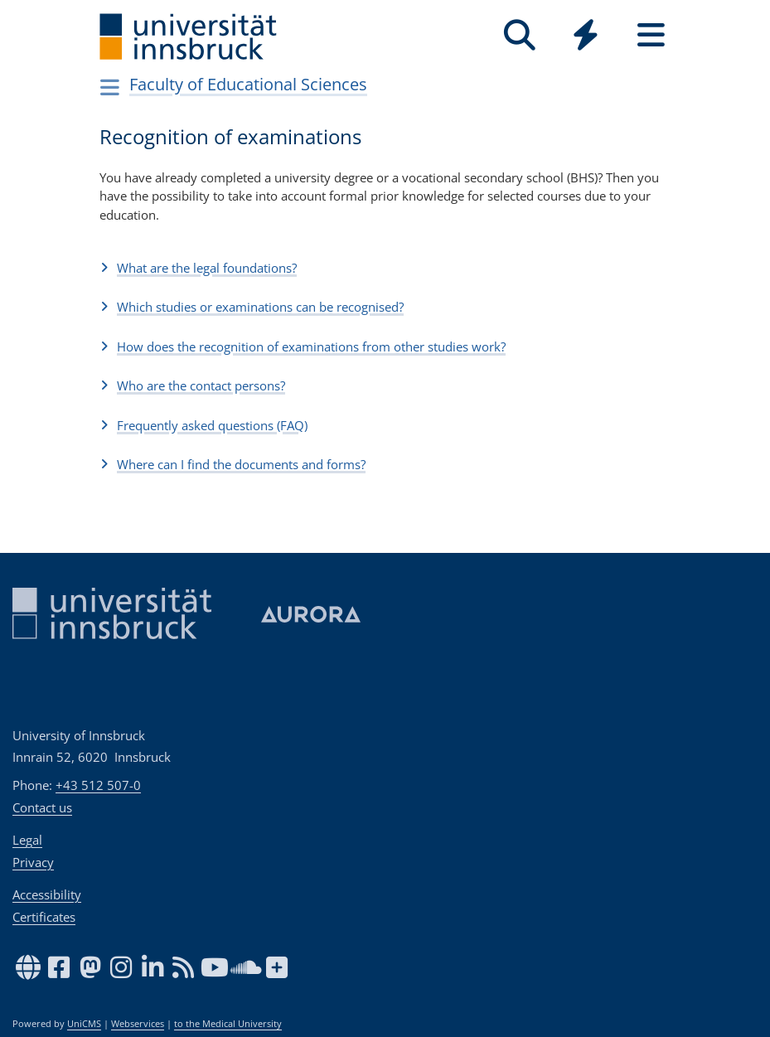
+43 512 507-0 (98, 785)
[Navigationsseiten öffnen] (110, 87)
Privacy (33, 862)
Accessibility (46, 894)
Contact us (42, 807)
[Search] (520, 35)
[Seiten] (651, 35)
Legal (27, 839)
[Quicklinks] (585, 35)
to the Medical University (228, 1024)
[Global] (585, 37)
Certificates (43, 917)
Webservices (137, 1024)
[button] (385, 268)
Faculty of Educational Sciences (248, 84)
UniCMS (84, 1024)
